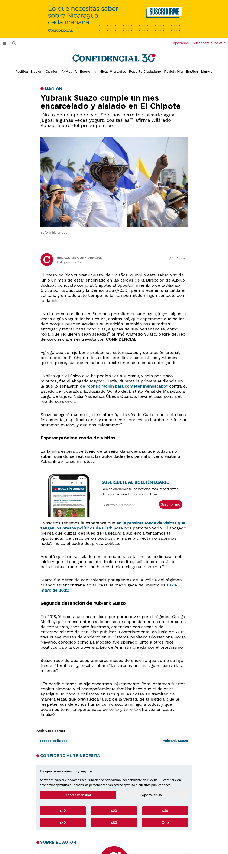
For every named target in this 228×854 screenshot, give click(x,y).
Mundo (206, 71)
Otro (165, 822)
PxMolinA (69, 71)
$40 (63, 822)
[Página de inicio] (114, 58)
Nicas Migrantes (113, 71)
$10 (63, 810)
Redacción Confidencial (79, 258)
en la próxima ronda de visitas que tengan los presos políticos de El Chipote (112, 525)
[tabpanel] (114, 818)
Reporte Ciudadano (145, 71)
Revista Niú (173, 71)
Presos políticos (54, 741)
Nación (36, 71)
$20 (114, 810)
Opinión (52, 71)
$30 (165, 810)
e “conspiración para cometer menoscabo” (125, 386)
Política (22, 71)
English (192, 71)
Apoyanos (182, 43)
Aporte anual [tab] (152, 795)
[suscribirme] (114, 19)
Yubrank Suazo (175, 741)
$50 (114, 822)
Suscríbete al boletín (209, 43)
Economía (88, 71)
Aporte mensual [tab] (78, 795)
